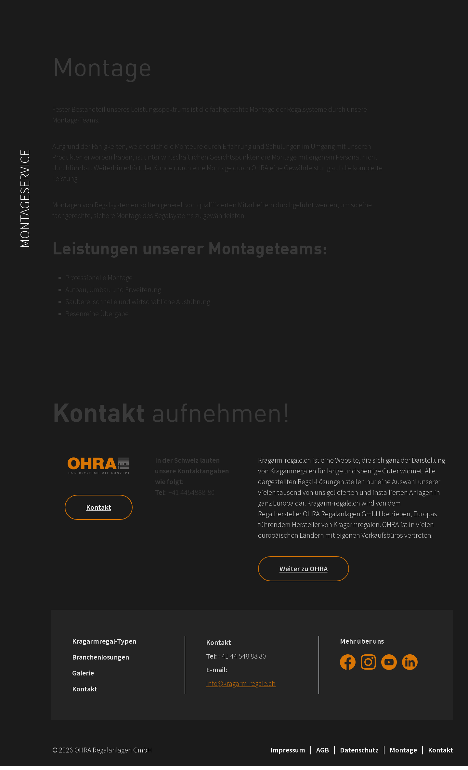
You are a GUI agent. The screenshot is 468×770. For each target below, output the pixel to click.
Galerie (83, 672)
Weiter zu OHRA (304, 568)
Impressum (287, 749)
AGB (322, 749)
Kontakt (98, 507)
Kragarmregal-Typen (104, 641)
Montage (403, 749)
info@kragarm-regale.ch (241, 683)
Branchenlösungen (100, 656)
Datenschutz (359, 749)
